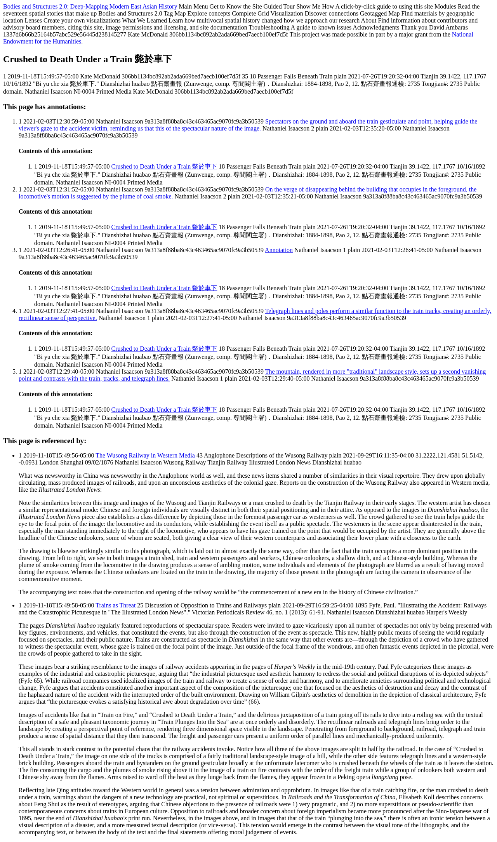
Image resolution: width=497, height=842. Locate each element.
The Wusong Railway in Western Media (145, 455)
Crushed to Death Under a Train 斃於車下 (164, 166)
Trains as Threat (116, 605)
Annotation (279, 250)
